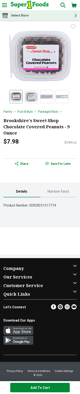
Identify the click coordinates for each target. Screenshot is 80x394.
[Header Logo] (29, 5)
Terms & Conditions (38, 371)
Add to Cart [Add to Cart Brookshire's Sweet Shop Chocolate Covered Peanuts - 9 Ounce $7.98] (40, 388)
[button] (63, 5)
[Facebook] (53, 308)
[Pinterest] (60, 308)
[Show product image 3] (46, 96)
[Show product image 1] (16, 96)
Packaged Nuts (48, 111)
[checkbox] (73, 27)
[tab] (21, 191)
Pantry (7, 111)
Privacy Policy (15, 371)
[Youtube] (74, 308)
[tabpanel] (40, 203)
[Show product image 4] (62, 96)
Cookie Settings (64, 371)
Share (21, 163)
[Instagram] (67, 308)
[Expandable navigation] (4, 5)
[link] (58, 163)
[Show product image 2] (31, 96)
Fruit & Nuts (25, 111)
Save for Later (58, 163)
